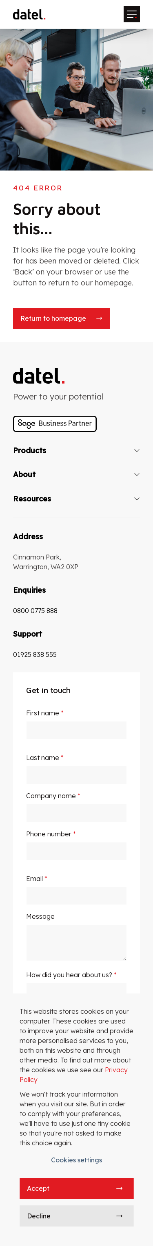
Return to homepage (53, 318)
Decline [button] (39, 1216)
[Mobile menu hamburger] (132, 14)
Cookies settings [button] (76, 1160)
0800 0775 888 (35, 611)
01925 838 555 (35, 654)
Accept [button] (38, 1188)
